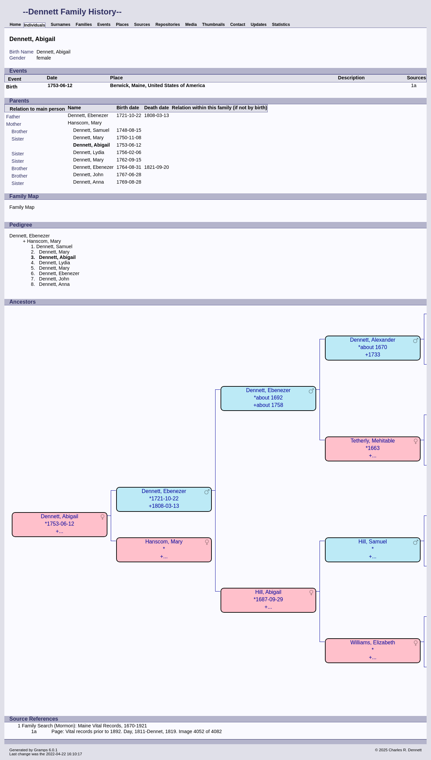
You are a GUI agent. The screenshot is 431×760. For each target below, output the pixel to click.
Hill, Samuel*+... (373, 549)
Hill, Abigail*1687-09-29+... (268, 599)
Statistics (281, 24)
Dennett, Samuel (91, 130)
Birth (12, 86)
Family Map (21, 207)
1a (414, 85)
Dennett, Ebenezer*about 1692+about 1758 (268, 397)
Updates (258, 24)
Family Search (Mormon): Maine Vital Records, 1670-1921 (84, 725)
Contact (237, 24)
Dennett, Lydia (88, 152)
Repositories (168, 24)
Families (84, 24)
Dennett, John (88, 174)
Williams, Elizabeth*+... (372, 650)
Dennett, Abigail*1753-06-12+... (59, 524)
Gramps (41, 750)
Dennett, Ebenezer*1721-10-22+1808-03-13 (164, 498)
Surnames (60, 24)
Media (191, 24)
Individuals (34, 25)
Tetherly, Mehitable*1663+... (373, 448)
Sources (142, 24)
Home (15, 24)
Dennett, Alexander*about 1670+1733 (372, 347)
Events (103, 24)
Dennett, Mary (88, 137)
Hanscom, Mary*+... (164, 549)
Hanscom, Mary (85, 122)
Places (122, 24)
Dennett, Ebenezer (88, 115)
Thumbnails (213, 24)
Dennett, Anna (88, 182)
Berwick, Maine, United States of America (157, 85)
